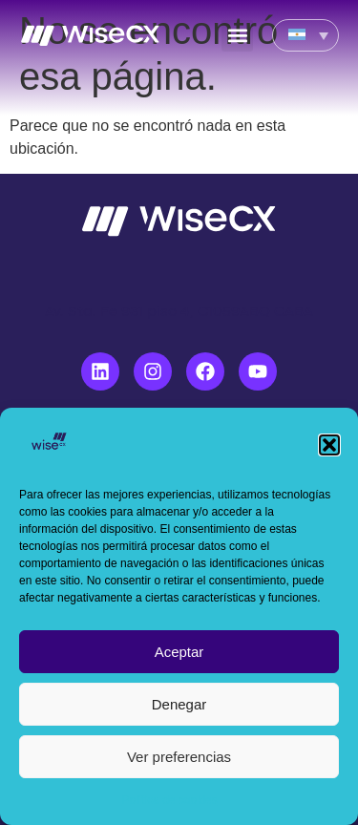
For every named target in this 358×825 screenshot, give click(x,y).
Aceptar (179, 652)
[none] (305, 35)
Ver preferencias (179, 757)
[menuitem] (305, 35)
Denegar (179, 704)
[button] (329, 445)
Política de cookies (169, 800)
